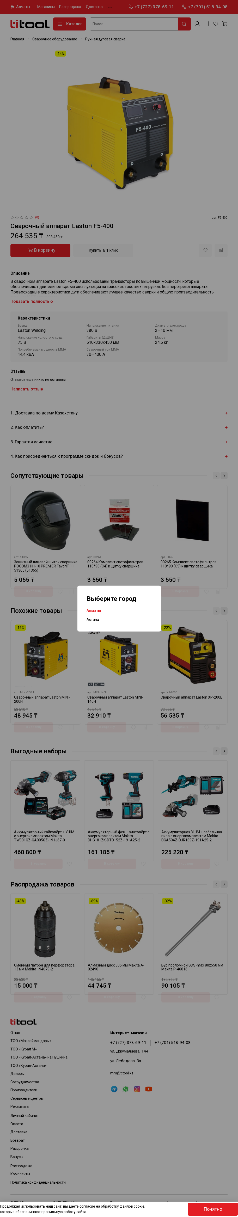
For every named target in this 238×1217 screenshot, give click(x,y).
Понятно (213, 1209)
